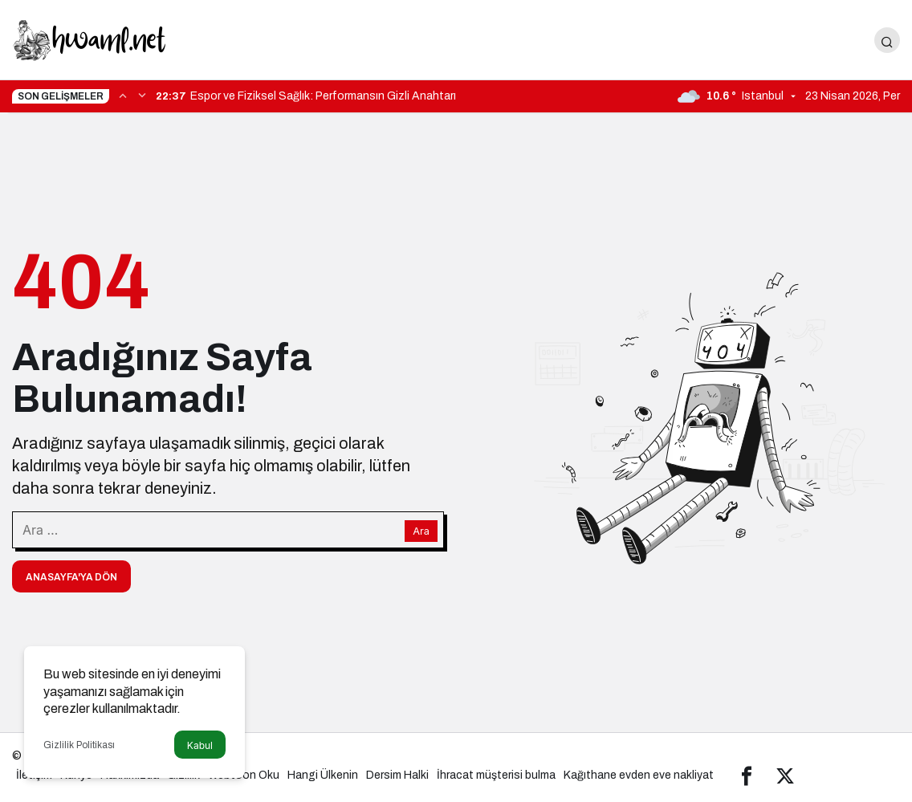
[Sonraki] (142, 95)
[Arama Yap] (887, 40)
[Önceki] (122, 95)
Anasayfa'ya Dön (71, 577)
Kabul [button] (200, 745)
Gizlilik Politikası (79, 745)
